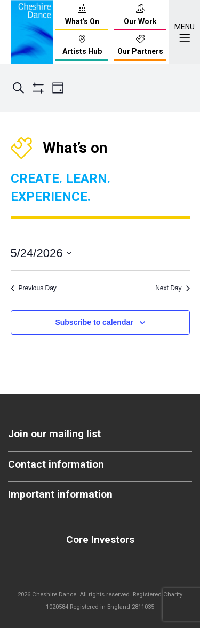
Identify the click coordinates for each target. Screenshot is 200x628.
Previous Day (34, 288)
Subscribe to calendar (94, 322)
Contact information (56, 464)
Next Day (172, 288)
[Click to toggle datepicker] (41, 253)
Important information (60, 494)
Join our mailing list (54, 434)
